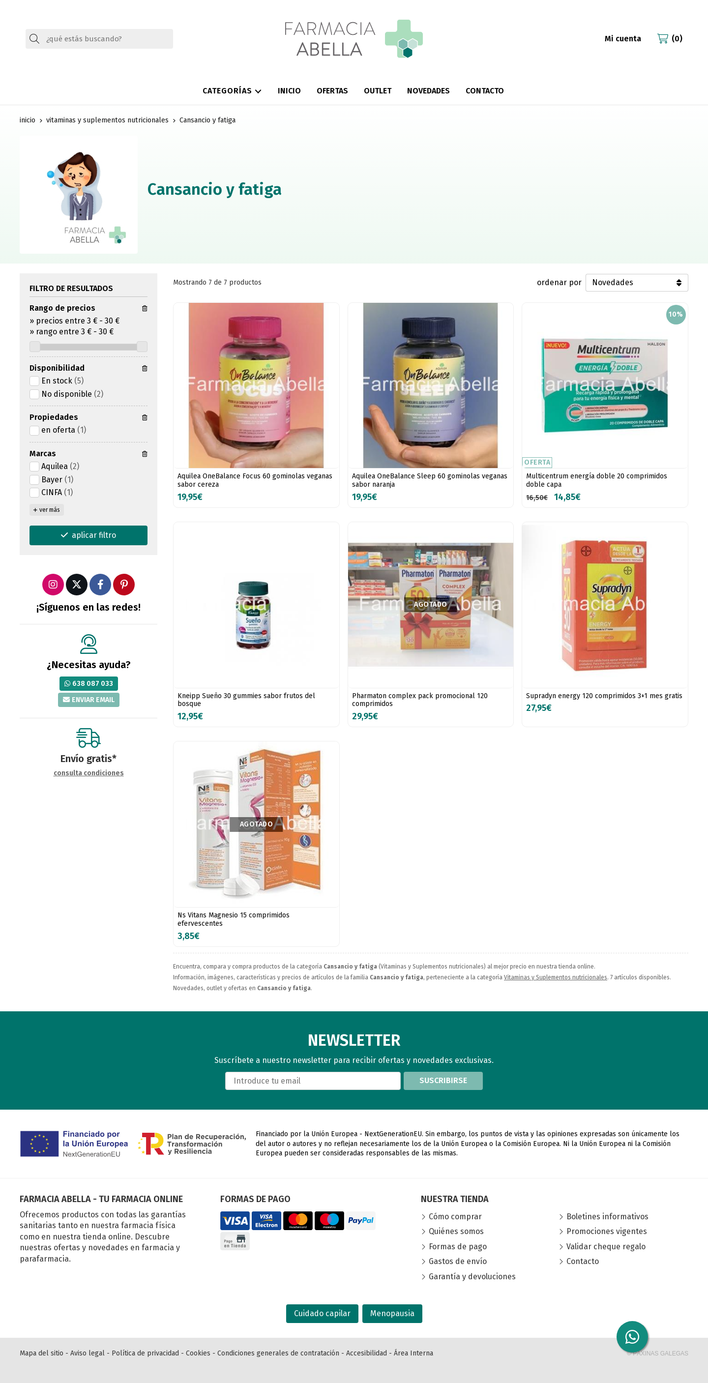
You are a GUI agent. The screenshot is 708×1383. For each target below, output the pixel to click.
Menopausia (392, 1313)
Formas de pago (458, 1246)
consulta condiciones (89, 773)
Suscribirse (443, 1080)
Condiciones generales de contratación (278, 1353)
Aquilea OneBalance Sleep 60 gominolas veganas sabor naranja (429, 480)
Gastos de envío (458, 1261)
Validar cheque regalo (606, 1246)
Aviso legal (87, 1353)
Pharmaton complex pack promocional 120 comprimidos (420, 700)
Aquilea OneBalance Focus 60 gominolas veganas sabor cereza (254, 480)
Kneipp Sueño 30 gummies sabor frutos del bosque (246, 700)
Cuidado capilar (322, 1313)
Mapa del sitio (41, 1353)
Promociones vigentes (606, 1231)
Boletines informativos (607, 1216)
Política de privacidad (145, 1353)
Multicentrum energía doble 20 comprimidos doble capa (596, 480)
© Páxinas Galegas (657, 1353)
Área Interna (413, 1353)
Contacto (582, 1261)
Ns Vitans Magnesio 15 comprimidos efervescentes (233, 919)
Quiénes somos (456, 1231)
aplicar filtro (94, 535)
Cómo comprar (455, 1216)
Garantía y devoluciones (472, 1276)
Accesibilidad (366, 1353)
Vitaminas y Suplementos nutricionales (555, 977)
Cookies (198, 1353)
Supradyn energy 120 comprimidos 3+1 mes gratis (604, 696)
